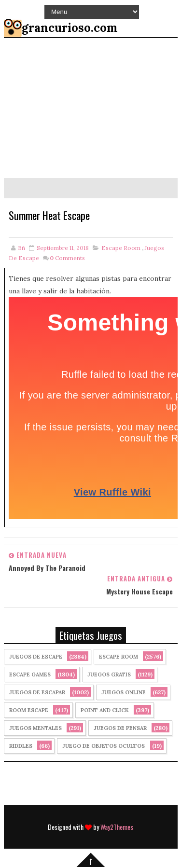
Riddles (20, 746)
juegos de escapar (37, 692)
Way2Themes (116, 827)
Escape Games (30, 674)
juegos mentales (35, 728)
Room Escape (28, 710)
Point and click (105, 710)
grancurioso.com (70, 27)
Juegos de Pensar (120, 728)
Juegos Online (123, 692)
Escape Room (120, 247)
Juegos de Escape (35, 656)
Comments (67, 257)
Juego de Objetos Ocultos (103, 746)
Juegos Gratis (109, 674)
